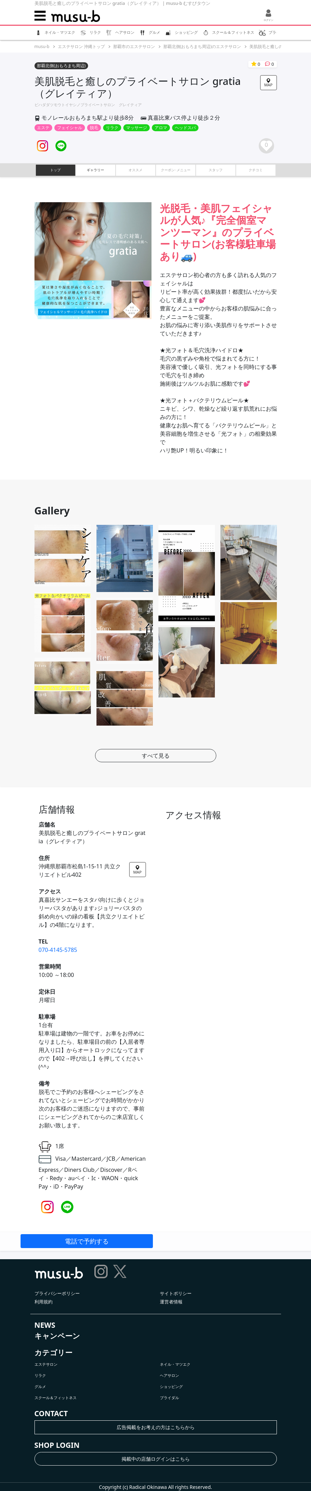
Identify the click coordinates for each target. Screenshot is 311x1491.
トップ (55, 169)
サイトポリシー (176, 1293)
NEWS (44, 1325)
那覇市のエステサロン (134, 46)
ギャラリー (95, 169)
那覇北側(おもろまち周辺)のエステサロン (202, 46)
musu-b (41, 46)
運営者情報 (171, 1302)
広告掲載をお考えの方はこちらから (156, 1427)
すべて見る (156, 755)
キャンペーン (57, 1336)
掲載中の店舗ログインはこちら (156, 1459)
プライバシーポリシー (57, 1293)
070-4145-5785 (58, 950)
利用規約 (43, 1302)
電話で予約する (87, 1241)
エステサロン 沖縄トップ (81, 46)
